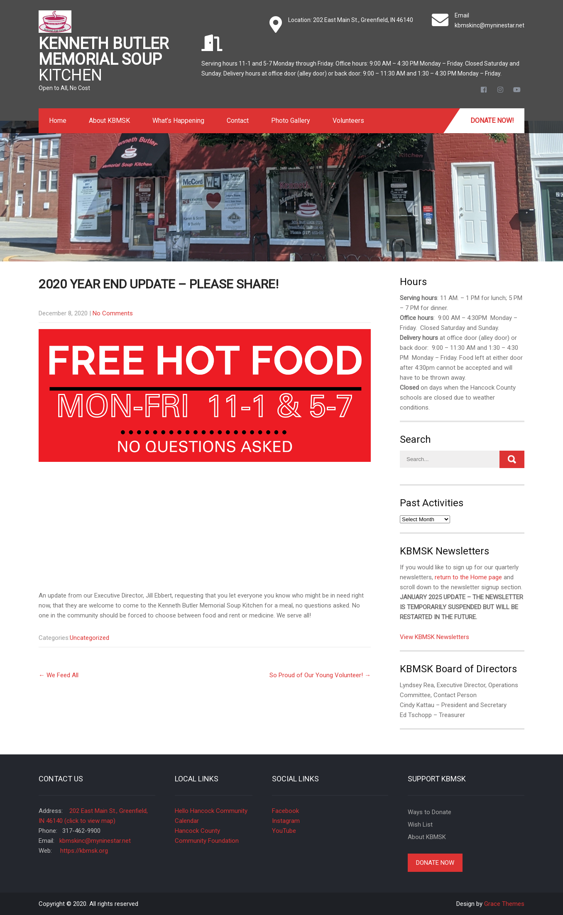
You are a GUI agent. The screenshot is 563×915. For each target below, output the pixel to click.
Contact (238, 120)
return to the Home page (468, 577)
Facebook (285, 811)
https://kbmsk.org (83, 850)
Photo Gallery (290, 120)
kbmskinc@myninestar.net (489, 25)
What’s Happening (178, 120)
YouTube (284, 830)
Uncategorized (89, 638)
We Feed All (58, 675)
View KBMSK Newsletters (434, 637)
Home (57, 120)
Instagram (286, 821)
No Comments (113, 313)
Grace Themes (504, 904)
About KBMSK (109, 120)
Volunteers (348, 120)
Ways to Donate (429, 812)
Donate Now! (492, 120)
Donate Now (435, 862)
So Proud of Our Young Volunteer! (320, 675)
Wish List (420, 824)
